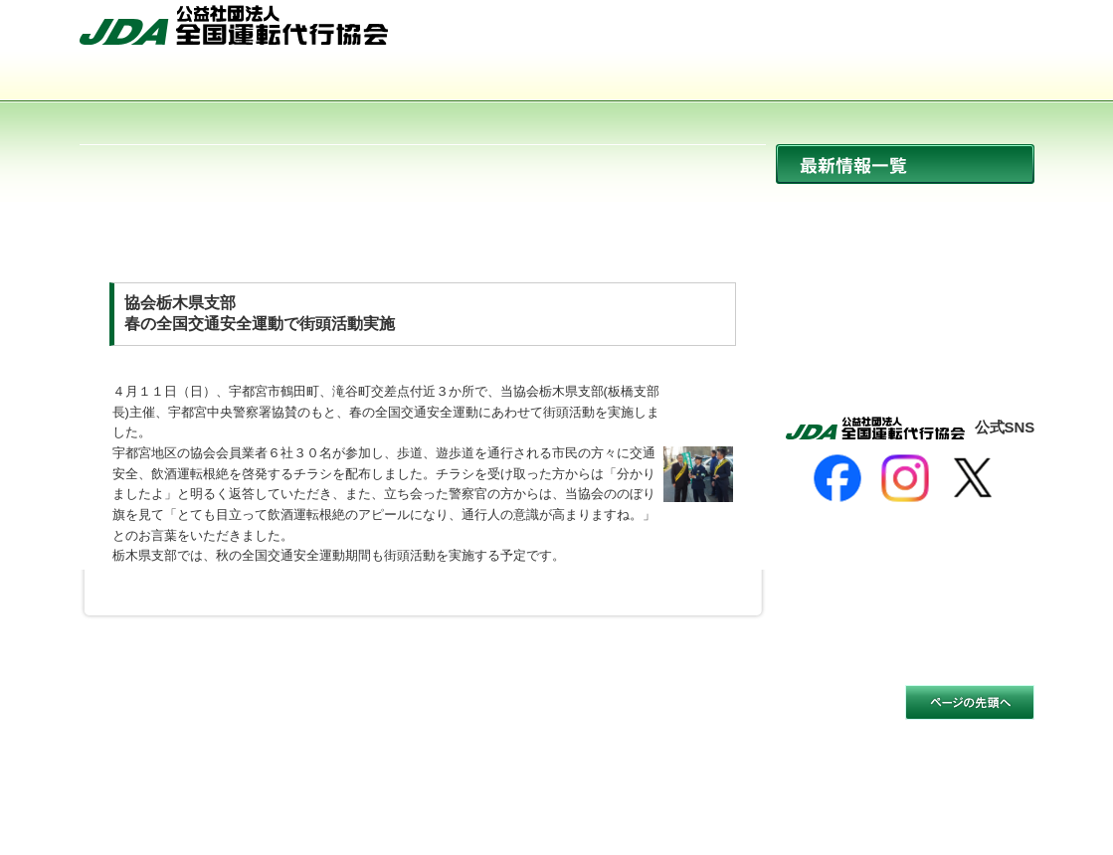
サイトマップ (870, 33)
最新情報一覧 (905, 164)
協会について (175, 80)
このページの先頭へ (969, 702)
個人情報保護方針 (308, 715)
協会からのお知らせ (905, 249)
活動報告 (905, 334)
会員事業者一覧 (747, 80)
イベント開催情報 (905, 291)
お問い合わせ (982, 33)
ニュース (905, 206)
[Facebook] (837, 478)
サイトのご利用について (156, 715)
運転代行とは (366, 80)
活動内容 (557, 80)
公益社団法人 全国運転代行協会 (234, 25)
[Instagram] (905, 478)
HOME (773, 33)
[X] (973, 478)
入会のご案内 (938, 80)
